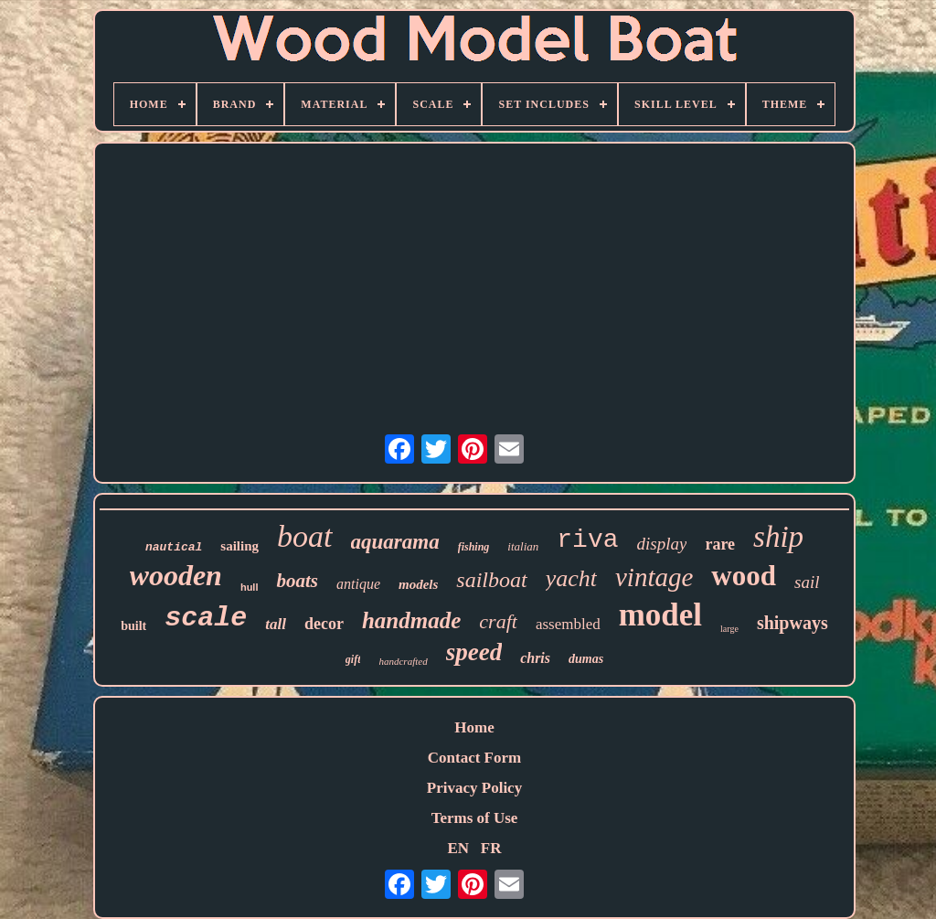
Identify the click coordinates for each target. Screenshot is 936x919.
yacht (571, 578)
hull (249, 587)
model (660, 615)
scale (206, 618)
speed (474, 652)
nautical (173, 547)
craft (498, 621)
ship (778, 536)
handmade (411, 620)
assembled (568, 624)
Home (474, 727)
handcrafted (402, 661)
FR (491, 848)
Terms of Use (474, 818)
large (729, 629)
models (418, 584)
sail (806, 582)
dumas (586, 659)
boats (297, 581)
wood (743, 576)
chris (535, 658)
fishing (474, 546)
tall (275, 624)
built (133, 626)
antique (358, 584)
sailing (239, 546)
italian (522, 546)
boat (304, 536)
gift (353, 659)
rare (720, 544)
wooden (176, 575)
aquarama (395, 541)
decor (324, 623)
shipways (792, 623)
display (662, 543)
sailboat (491, 580)
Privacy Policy (474, 787)
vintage (654, 577)
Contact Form (474, 757)
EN (458, 848)
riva (587, 540)
